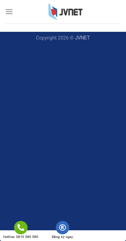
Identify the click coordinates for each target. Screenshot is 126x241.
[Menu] (9, 11)
